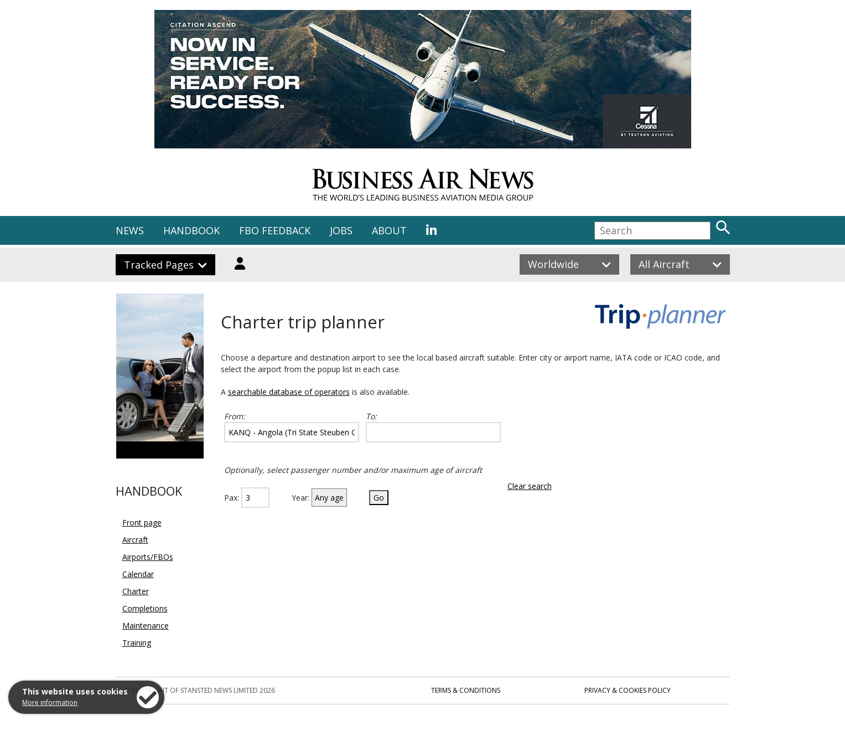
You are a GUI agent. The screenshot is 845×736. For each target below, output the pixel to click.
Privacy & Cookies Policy (627, 690)
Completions (145, 608)
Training (136, 642)
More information (49, 702)
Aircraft (135, 539)
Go (379, 497)
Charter (135, 591)
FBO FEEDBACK (274, 230)
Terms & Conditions (465, 690)
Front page (142, 522)
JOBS (341, 230)
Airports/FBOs (147, 557)
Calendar (138, 574)
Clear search (529, 486)
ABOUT (389, 230)
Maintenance (145, 625)
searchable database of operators (289, 392)
